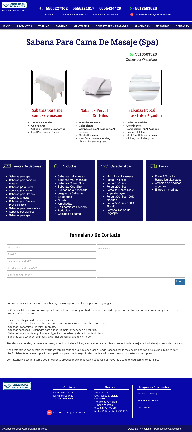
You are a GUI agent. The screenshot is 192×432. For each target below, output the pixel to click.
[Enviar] (180, 282)
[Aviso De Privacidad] (140, 429)
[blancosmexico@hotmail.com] (152, 14)
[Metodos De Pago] (148, 393)
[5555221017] (83, 8)
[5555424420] (110, 8)
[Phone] (40, 8)
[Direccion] (111, 387)
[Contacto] (70, 387)
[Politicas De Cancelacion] (168, 429)
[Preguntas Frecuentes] (154, 387)
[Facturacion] (144, 407)
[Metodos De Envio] (148, 400)
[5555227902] (56, 8)
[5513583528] (146, 8)
